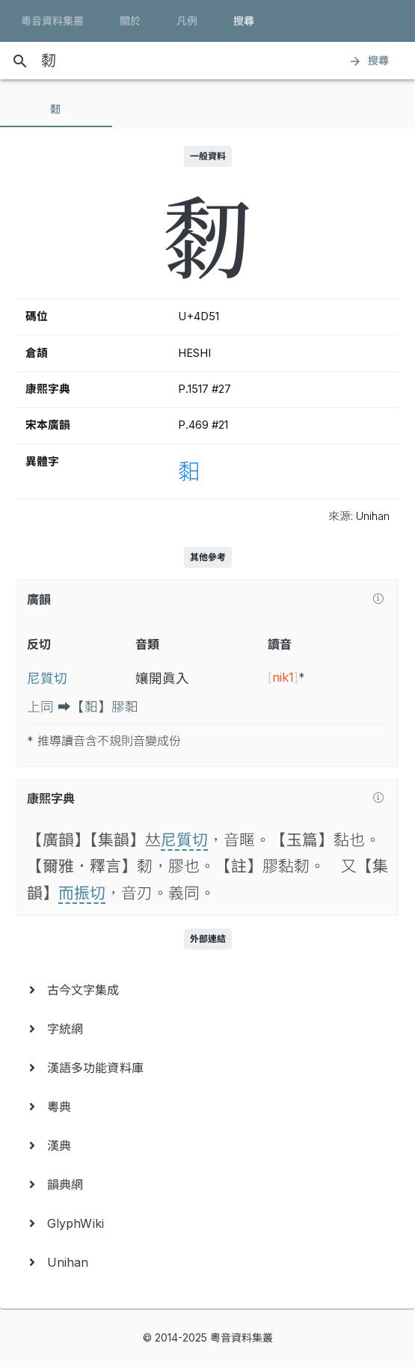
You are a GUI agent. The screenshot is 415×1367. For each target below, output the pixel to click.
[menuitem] (207, 989)
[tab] (56, 109)
